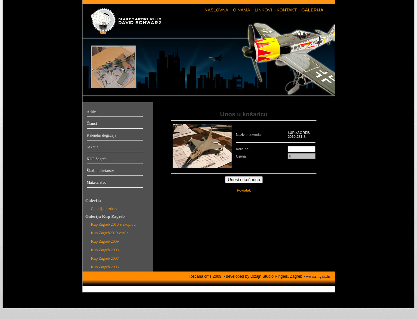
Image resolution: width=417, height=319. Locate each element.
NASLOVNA (216, 10)
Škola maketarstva (101, 170)
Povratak (244, 190)
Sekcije (92, 147)
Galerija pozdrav (104, 208)
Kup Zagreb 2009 (105, 241)
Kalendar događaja (101, 135)
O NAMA (241, 10)
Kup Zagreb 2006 (105, 267)
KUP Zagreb (97, 159)
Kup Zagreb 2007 (105, 258)
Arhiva (92, 111)
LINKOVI (263, 10)
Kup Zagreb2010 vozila (109, 233)
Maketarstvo (96, 182)
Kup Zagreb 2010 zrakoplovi (114, 224)
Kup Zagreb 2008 (105, 250)
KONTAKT (286, 10)
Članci (92, 123)
